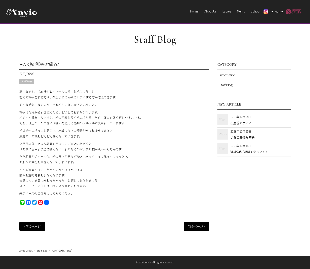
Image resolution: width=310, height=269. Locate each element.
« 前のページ (32, 226)
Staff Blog (155, 39)
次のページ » (196, 226)
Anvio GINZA (26, 250)
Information (228, 75)
